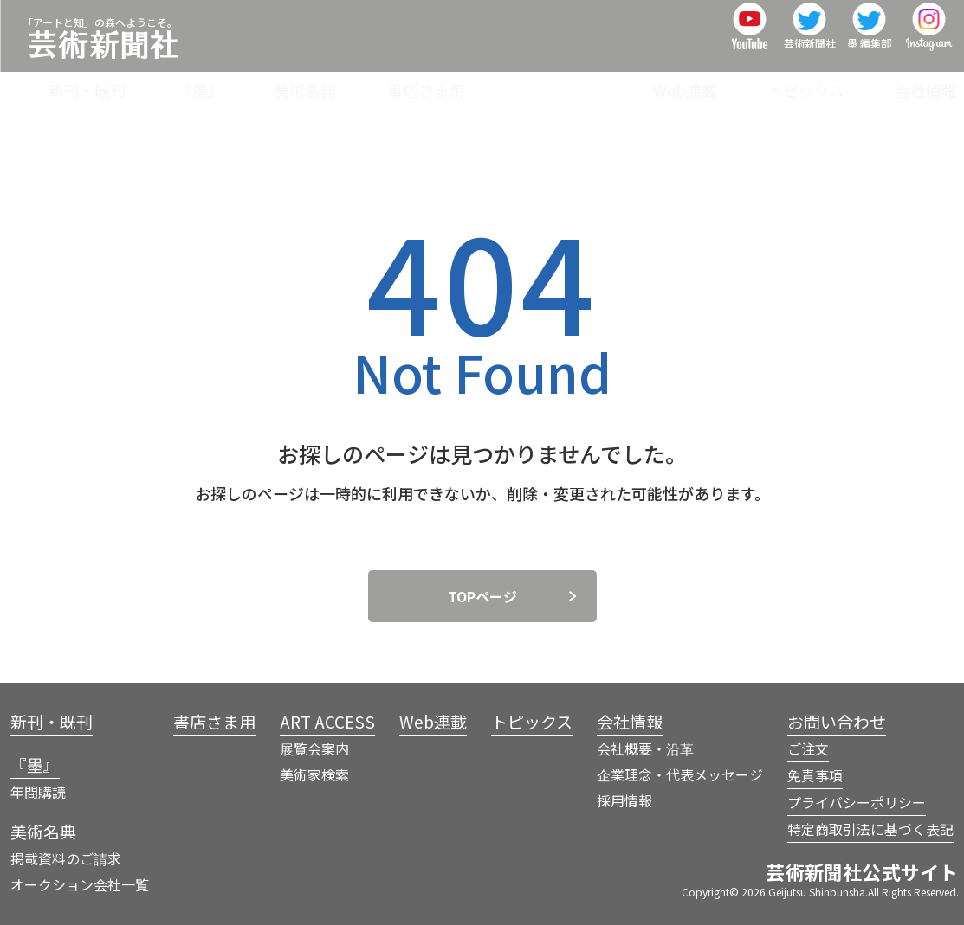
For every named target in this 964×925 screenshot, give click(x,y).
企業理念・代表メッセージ (680, 774)
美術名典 (409, 81)
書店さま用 (509, 81)
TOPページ (482, 596)
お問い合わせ (836, 721)
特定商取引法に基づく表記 (870, 829)
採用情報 (624, 800)
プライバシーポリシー (856, 802)
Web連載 (727, 81)
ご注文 (808, 748)
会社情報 (926, 81)
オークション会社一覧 (79, 884)
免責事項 (815, 775)
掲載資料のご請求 (65, 858)
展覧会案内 (314, 748)
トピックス (826, 81)
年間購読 (38, 791)
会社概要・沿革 (645, 748)
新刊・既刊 (234, 81)
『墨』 (325, 81)
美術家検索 (314, 774)
